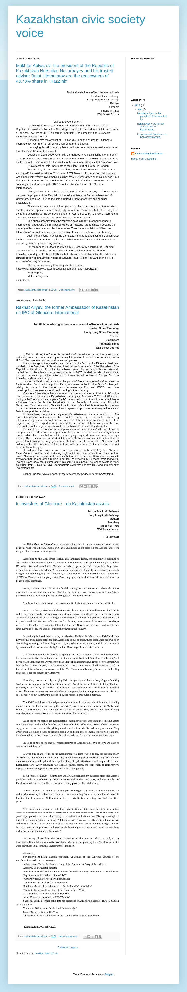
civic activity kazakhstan (149, 153)
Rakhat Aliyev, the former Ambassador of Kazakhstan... (150, 126)
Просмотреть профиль (143, 158)
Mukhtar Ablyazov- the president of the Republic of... (152, 116)
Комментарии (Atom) (46, 953)
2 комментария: (67, 290)
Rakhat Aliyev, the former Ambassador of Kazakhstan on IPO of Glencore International (67, 310)
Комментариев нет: (69, 936)
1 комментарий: (67, 486)
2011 (138, 105)
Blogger (109, 974)
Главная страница (68, 947)
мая (140, 109)
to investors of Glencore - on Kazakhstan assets (62, 503)
